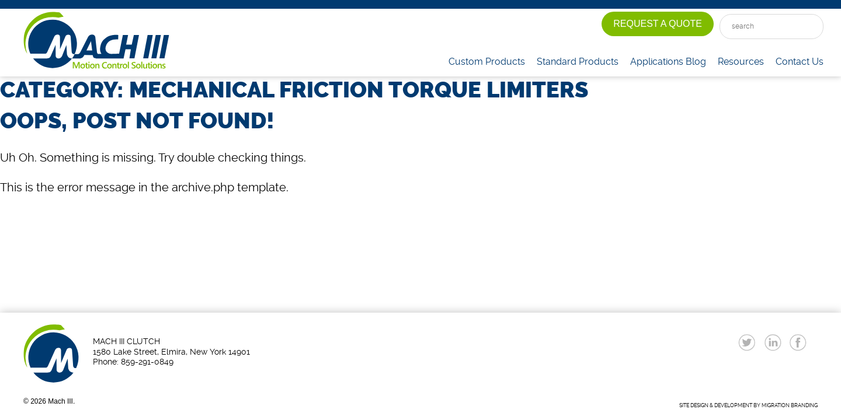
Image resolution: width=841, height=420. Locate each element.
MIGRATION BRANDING (790, 405)
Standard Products (577, 61)
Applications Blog (668, 61)
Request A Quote (657, 24)
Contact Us (799, 61)
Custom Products (487, 61)
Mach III (96, 41)
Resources (741, 61)
